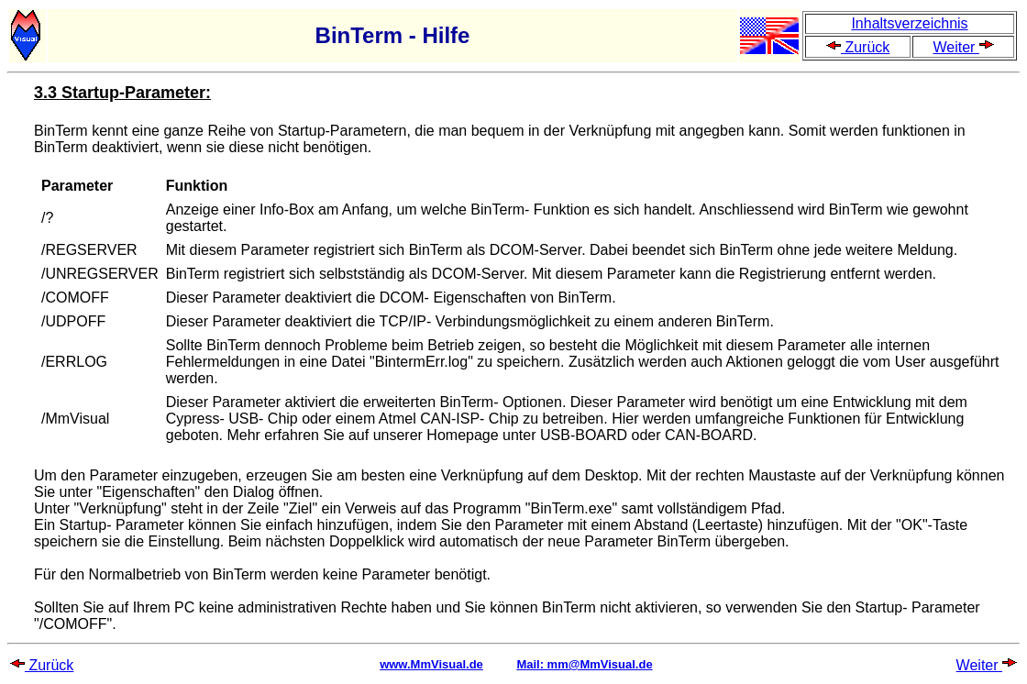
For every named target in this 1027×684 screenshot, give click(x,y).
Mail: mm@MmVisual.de (584, 664)
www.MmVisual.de (431, 664)
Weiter (963, 47)
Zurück (857, 47)
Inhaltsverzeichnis (909, 23)
